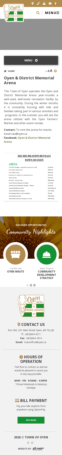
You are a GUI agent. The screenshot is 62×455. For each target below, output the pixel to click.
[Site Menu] (31, 60)
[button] (27, 285)
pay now (31, 420)
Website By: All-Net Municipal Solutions (31, 449)
